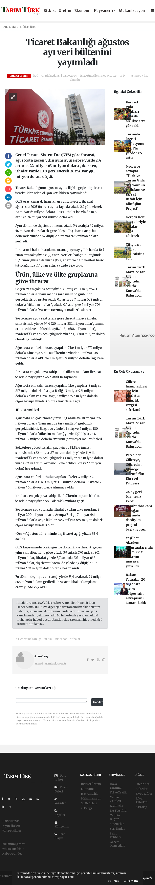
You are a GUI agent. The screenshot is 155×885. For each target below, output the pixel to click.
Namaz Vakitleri (115, 799)
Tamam (131, 881)
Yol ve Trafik (118, 792)
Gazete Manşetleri (117, 843)
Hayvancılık (105, 11)
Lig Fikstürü (118, 810)
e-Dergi (86, 808)
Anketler (142, 789)
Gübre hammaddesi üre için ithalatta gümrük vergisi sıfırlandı (136, 396)
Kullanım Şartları (14, 844)
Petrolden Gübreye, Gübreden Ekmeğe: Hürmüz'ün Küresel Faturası (135, 469)
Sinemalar (117, 824)
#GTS (48, 639)
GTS (19, 201)
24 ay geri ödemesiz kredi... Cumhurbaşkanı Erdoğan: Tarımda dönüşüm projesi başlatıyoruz (139, 510)
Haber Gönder (12, 853)
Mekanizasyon (132, 11)
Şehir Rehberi (115, 835)
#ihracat (61, 639)
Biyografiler (144, 793)
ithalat (46, 418)
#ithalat (75, 639)
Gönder (98, 702)
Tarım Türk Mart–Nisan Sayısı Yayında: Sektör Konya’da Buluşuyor (136, 281)
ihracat (87, 201)
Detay (113, 881)
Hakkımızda (10, 821)
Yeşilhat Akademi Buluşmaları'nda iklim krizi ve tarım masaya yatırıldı (139, 552)
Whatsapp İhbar (13, 849)
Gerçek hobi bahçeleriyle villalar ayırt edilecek (136, 226)
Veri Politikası (11, 830)
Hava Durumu (115, 785)
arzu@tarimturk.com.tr (50, 663)
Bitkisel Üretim (57, 11)
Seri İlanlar (117, 828)
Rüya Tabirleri (142, 800)
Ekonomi (82, 11)
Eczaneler (117, 806)
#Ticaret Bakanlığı (28, 639)
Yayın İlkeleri (11, 826)
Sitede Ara (143, 784)
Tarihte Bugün (115, 817)
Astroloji (141, 807)
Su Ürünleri (89, 803)
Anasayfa (9, 27)
